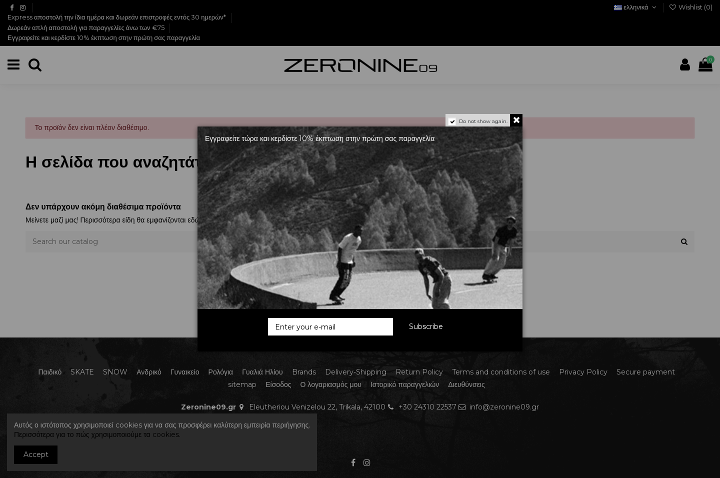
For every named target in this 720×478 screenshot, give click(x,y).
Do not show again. (483, 121)
